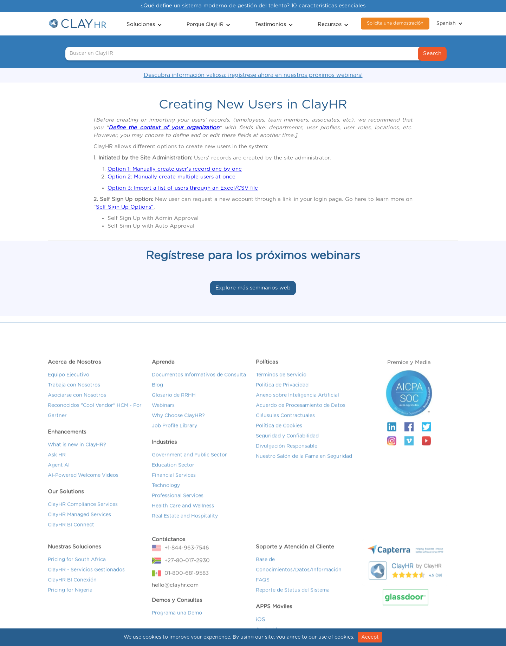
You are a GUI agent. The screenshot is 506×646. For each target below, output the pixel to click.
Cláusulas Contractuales (285, 421)
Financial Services (174, 481)
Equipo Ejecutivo (68, 380)
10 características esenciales (328, 5)
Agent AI (59, 471)
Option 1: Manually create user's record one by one (175, 169)
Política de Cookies (279, 431)
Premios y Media (409, 368)
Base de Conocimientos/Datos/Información (299, 570)
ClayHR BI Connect (71, 530)
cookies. (344, 637)
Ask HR (57, 460)
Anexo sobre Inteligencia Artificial (297, 401)
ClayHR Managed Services (79, 520)
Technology (166, 491)
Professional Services (177, 501)
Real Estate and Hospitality (185, 522)
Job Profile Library (174, 431)
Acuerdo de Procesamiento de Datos (300, 411)
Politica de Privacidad (282, 391)
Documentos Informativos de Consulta (199, 380)
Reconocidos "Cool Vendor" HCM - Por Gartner (95, 416)
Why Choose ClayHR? (178, 421)
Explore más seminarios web (253, 288)
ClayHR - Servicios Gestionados (86, 575)
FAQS (263, 585)
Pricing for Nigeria (70, 596)
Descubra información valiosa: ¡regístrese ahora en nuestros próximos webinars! (253, 75)
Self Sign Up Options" (125, 207)
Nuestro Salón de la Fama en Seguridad (304, 462)
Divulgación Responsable (286, 452)
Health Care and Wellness (183, 511)
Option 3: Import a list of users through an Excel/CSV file (183, 188)
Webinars (163, 411)
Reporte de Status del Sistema (293, 596)
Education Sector (173, 471)
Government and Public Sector (189, 460)
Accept (370, 637)
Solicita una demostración (395, 23)
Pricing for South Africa (77, 565)
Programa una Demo (177, 618)
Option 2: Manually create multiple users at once (171, 177)
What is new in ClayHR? (77, 450)
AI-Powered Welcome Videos (83, 481)
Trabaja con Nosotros (74, 391)
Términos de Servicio (281, 380)
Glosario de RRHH (174, 401)
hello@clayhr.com (175, 591)
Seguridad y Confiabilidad (287, 441)
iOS (260, 625)
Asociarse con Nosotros (77, 401)
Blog (157, 391)
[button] (144, 23)
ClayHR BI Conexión (72, 585)
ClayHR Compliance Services (83, 510)
